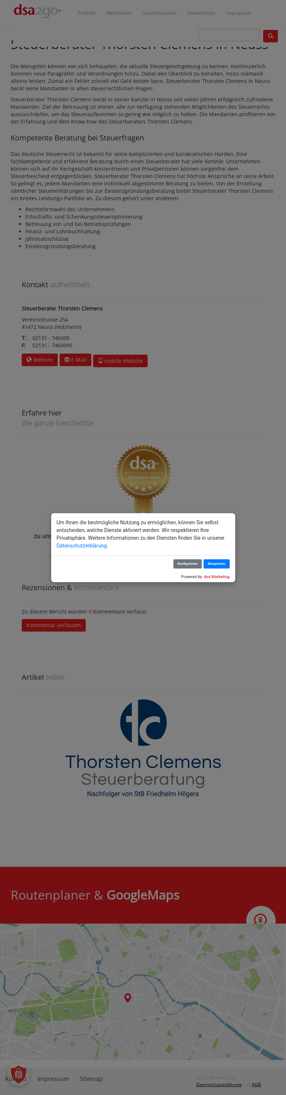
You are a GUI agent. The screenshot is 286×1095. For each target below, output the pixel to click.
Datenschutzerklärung (82, 546)
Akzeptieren (216, 564)
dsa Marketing (217, 576)
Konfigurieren (187, 564)
